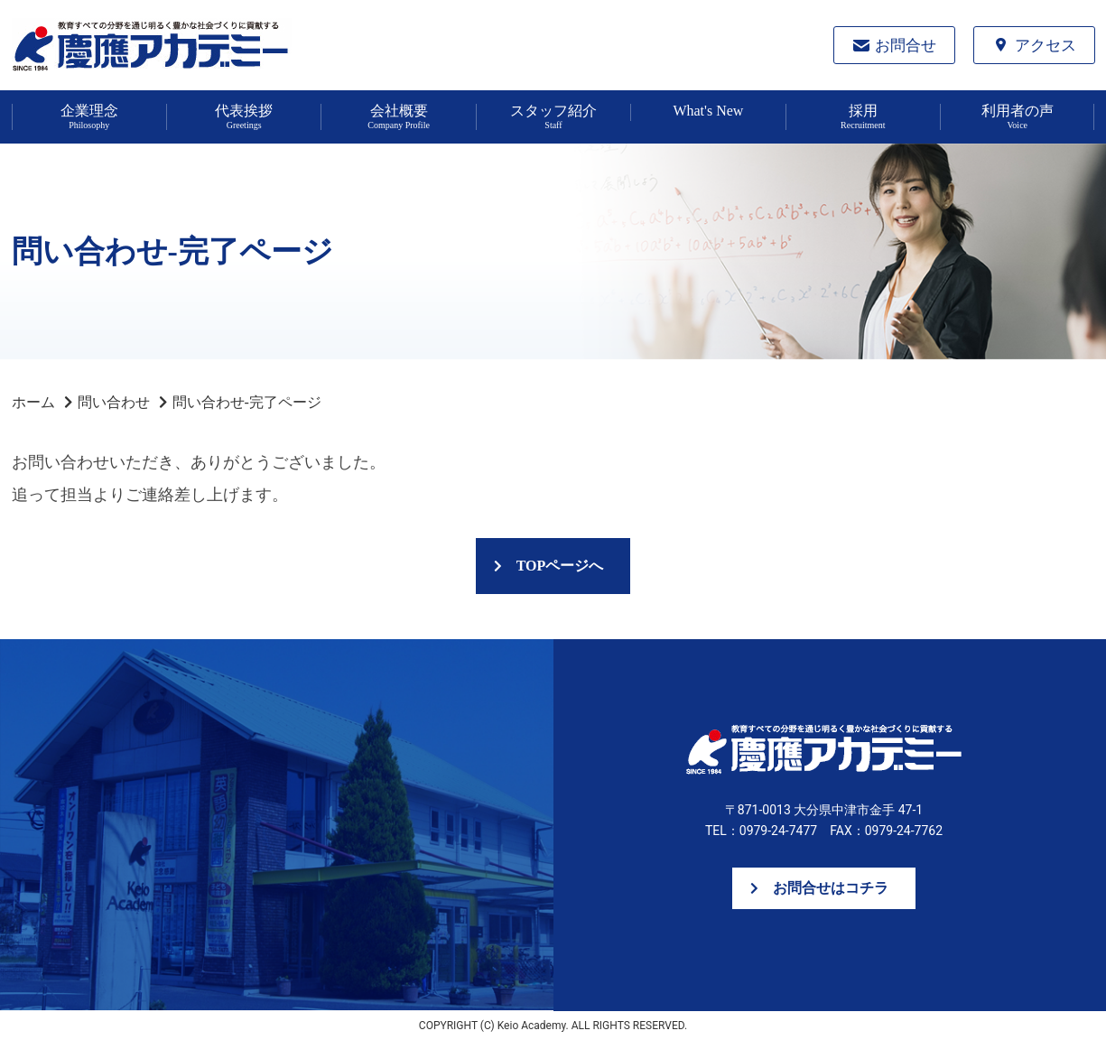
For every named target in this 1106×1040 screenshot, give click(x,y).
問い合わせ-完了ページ (246, 402)
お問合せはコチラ (830, 888)
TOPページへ (560, 565)
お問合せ (905, 45)
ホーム (33, 402)
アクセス (1045, 45)
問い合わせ (114, 402)
